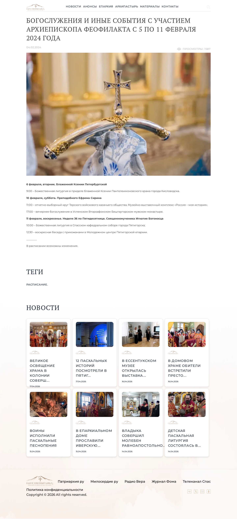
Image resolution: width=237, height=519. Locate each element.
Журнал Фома (164, 481)
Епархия (106, 6)
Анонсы (90, 6)
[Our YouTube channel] (202, 492)
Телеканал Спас (197, 481)
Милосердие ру (104, 481)
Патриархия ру (71, 481)
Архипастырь (126, 6)
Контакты (170, 6)
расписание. (37, 284)
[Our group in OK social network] (209, 492)
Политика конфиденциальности (54, 490)
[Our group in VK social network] (189, 492)
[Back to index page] (35, 9)
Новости (73, 6)
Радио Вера (135, 481)
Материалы (150, 6)
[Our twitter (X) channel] (196, 492)
